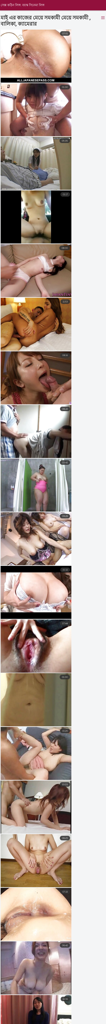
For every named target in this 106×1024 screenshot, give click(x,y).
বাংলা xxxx (27, 1018)
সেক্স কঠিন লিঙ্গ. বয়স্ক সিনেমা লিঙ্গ (23, 5)
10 (87, 976)
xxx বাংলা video (50, 1018)
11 (97, 976)
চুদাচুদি (83, 1021)
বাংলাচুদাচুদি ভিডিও (78, 1018)
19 (48, 983)
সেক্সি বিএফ (6, 1018)
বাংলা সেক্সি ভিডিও (61, 1021)
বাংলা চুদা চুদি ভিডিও (30, 1021)
